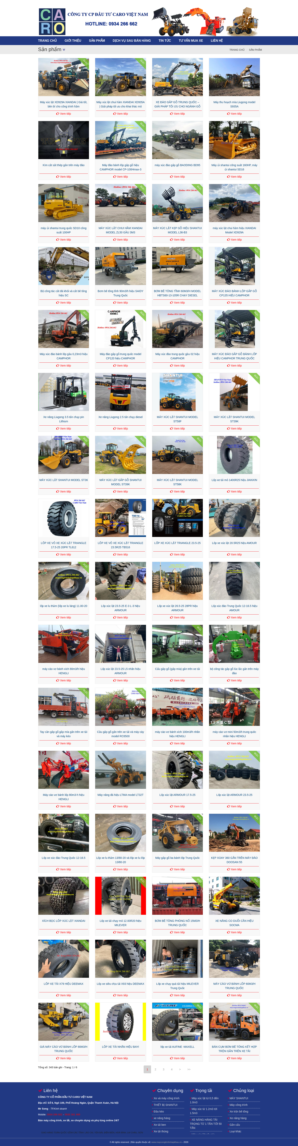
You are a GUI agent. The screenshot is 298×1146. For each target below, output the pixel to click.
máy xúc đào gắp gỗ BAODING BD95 (177, 165)
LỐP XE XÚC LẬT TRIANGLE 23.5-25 (177, 543)
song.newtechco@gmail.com (256, 3)
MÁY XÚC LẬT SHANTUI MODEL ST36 (64, 480)
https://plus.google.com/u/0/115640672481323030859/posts (240, 3)
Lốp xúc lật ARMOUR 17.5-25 (177, 794)
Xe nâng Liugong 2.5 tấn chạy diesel (120, 417)
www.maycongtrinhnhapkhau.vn (166, 1142)
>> (188, 1069)
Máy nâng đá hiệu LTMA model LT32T (120, 794)
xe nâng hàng (161, 1118)
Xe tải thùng (160, 1131)
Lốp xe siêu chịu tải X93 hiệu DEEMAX (120, 983)
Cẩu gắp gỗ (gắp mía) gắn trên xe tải (177, 668)
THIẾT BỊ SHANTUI (165, 1104)
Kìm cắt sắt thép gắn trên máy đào (63, 165)
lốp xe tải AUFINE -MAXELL (177, 1046)
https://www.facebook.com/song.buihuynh (233, 3)
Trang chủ (237, 49)
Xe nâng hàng (237, 1118)
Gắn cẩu (234, 1124)
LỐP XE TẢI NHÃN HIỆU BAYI (120, 1046)
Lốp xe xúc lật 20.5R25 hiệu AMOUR (234, 543)
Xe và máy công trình (165, 1098)
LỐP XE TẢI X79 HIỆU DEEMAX (63, 983)
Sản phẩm (255, 49)
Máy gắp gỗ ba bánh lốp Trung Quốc (177, 857)
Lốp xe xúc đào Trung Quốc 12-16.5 (63, 857)
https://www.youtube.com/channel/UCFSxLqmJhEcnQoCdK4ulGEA (248, 3)
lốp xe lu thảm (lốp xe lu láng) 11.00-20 (63, 606)
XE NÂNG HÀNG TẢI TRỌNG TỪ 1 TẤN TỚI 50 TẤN (206, 1123)
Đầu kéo (158, 1111)
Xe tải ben (159, 1124)
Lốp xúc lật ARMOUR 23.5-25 (234, 794)
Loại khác (234, 1131)
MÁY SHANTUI (238, 1098)
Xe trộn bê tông (238, 1111)
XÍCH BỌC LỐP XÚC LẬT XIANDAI (63, 920)
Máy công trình (238, 1104)
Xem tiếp (63, 113)
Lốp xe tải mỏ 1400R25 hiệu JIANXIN (234, 480)
